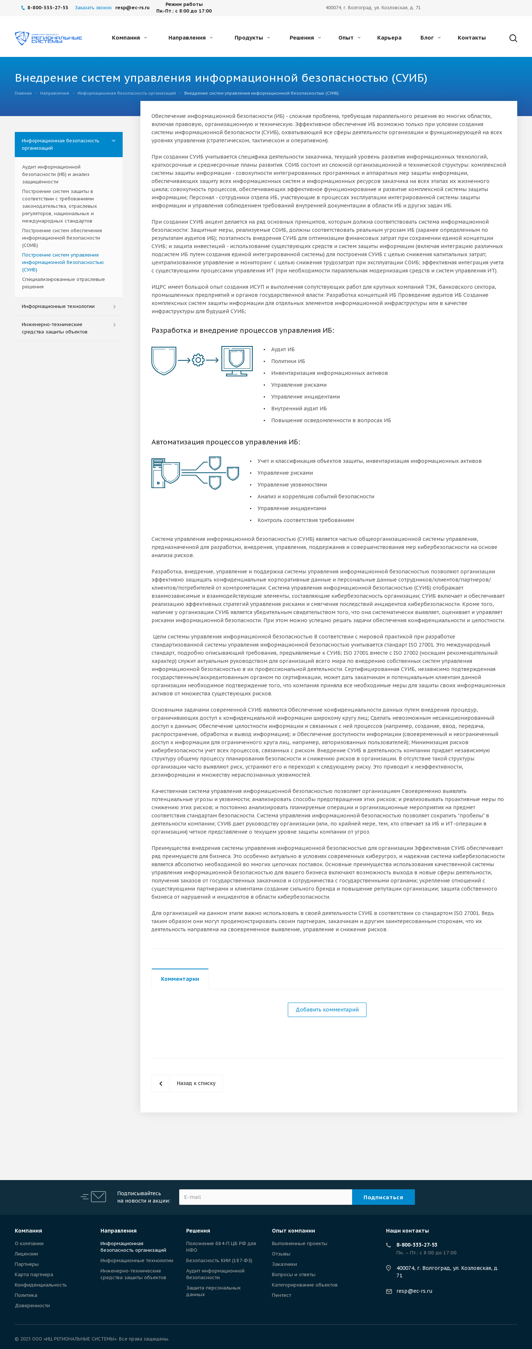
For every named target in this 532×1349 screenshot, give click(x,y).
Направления (190, 37)
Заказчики (284, 1264)
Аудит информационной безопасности (215, 1274)
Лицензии (26, 1254)
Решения (305, 37)
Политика (26, 1295)
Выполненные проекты (299, 1243)
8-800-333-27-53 (416, 1244)
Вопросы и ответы (294, 1274)
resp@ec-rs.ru (414, 1291)
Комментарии (180, 979)
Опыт (349, 37)
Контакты (472, 37)
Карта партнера (34, 1274)
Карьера (389, 37)
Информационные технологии (58, 306)
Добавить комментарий (327, 1009)
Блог (430, 37)
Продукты (252, 37)
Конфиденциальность (41, 1285)
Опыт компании (293, 1230)
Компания (129, 37)
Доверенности (32, 1305)
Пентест (281, 1295)
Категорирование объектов (305, 1285)
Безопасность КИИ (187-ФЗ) (219, 1260)
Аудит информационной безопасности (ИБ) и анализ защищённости (55, 174)
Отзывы (281, 1254)
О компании (29, 1243)
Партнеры (27, 1264)
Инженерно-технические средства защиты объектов (55, 328)
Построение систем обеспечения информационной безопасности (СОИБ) (62, 237)
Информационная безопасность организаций (60, 144)
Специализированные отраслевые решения (63, 283)
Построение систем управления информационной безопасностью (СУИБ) (63, 262)
